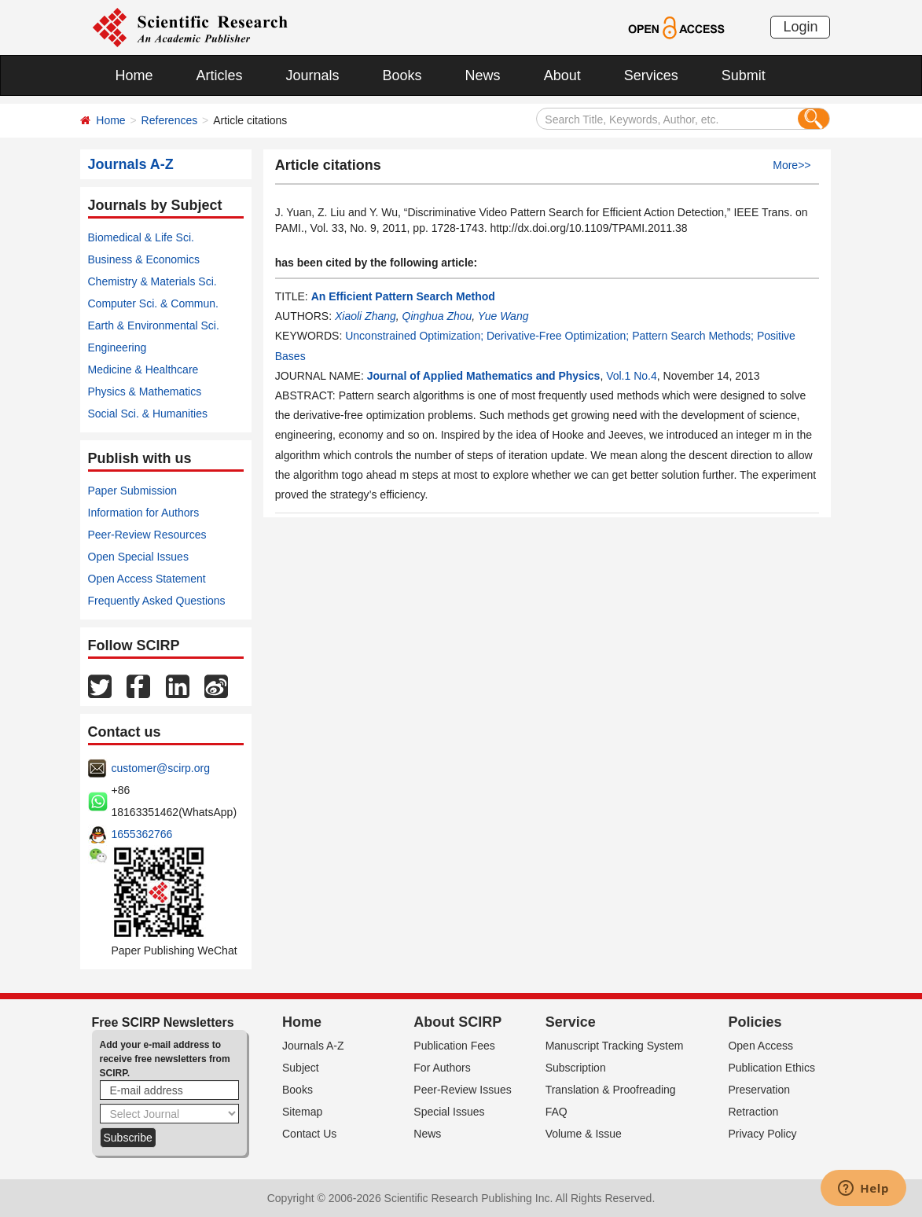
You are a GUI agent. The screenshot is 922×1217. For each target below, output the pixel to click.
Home (134, 75)
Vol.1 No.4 (631, 376)
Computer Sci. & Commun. (153, 303)
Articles (220, 75)
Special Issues (448, 1111)
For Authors (441, 1067)
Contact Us (309, 1133)
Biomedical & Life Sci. (141, 237)
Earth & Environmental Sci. (153, 325)
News (483, 75)
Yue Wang (503, 316)
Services (651, 75)
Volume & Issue (583, 1133)
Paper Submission (133, 490)
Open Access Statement (147, 578)
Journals (313, 75)
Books (402, 75)
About (562, 75)
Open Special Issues (138, 556)
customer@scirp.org (161, 768)
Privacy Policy (762, 1133)
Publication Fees (454, 1045)
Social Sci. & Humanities (148, 413)
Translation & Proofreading (610, 1089)
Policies (754, 1022)
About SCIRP (457, 1022)
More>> (791, 165)
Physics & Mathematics (145, 391)
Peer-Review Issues (462, 1089)
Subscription (575, 1067)
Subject (300, 1067)
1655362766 (142, 834)
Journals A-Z (313, 1045)
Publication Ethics (771, 1067)
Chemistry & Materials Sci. (152, 281)
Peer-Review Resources (147, 534)
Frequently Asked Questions (157, 600)
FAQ (556, 1111)
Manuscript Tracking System (614, 1045)
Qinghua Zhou (437, 316)
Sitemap (302, 1111)
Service (570, 1022)
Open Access (760, 1045)
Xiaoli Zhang (365, 316)
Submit (744, 75)
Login (800, 27)
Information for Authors (144, 512)
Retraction (753, 1111)
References (169, 120)
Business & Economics (144, 259)
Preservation (759, 1089)
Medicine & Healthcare (143, 369)
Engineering (117, 347)
